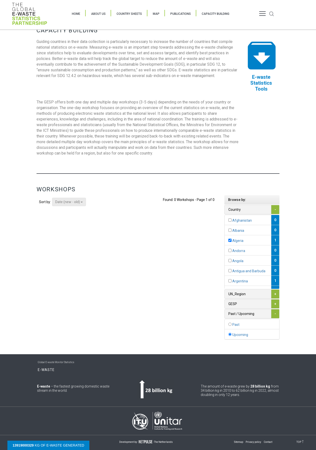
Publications (180, 14)
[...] (230, 220)
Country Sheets (129, 14)
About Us (98, 14)
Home (76, 14)
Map (156, 14)
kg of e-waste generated (48, 445)
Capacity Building (215, 14)
